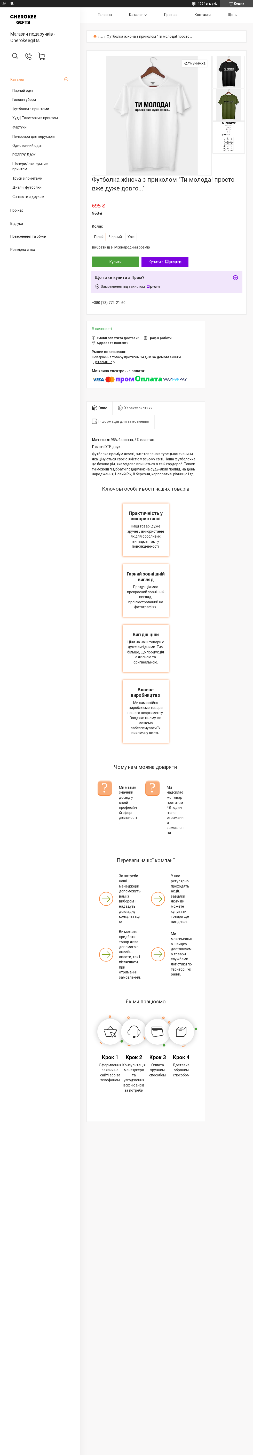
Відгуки (16, 223)
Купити (115, 262)
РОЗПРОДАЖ (24, 155)
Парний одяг (23, 91)
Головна (105, 15)
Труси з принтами (27, 178)
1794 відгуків (208, 3)
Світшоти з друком (28, 197)
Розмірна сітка (22, 249)
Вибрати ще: (121, 247)
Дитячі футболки (27, 187)
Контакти (203, 15)
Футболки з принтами (30, 109)
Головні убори (24, 100)
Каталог (17, 79)
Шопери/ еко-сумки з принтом (30, 166)
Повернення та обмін (28, 236)
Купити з (165, 262)
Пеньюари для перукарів (33, 136)
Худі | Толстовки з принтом (35, 118)
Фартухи (19, 127)
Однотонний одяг (27, 145)
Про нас (16, 210)
